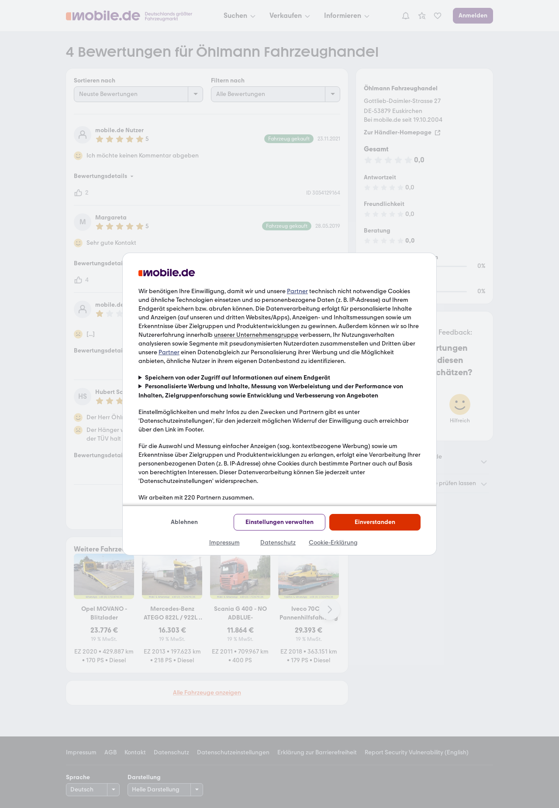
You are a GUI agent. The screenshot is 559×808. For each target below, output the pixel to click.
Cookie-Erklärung (333, 542)
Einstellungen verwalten (279, 522)
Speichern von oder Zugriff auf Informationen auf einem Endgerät (237, 377)
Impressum (224, 542)
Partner (297, 291)
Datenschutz (278, 542)
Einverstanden (375, 522)
